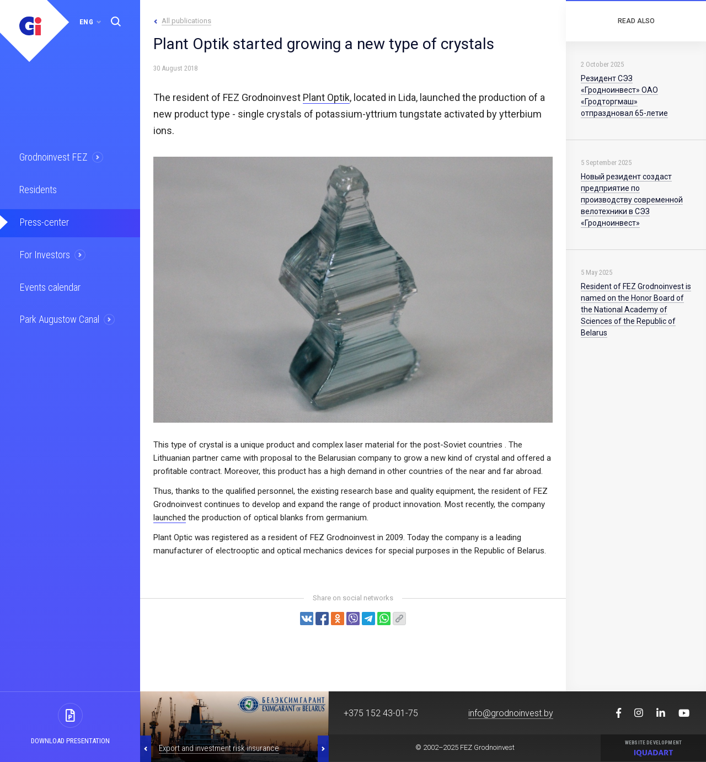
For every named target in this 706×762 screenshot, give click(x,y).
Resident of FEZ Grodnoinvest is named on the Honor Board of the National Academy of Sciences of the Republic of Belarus (636, 309)
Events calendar (48, 282)
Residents (37, 188)
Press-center (42, 219)
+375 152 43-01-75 (381, 713)
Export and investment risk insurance (219, 748)
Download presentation (70, 741)
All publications (186, 21)
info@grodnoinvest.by (510, 713)
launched (169, 518)
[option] (234, 726)
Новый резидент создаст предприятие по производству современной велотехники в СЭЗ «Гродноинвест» (632, 199)
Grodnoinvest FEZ (51, 156)
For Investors (43, 251)
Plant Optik (326, 97)
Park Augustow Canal (58, 313)
